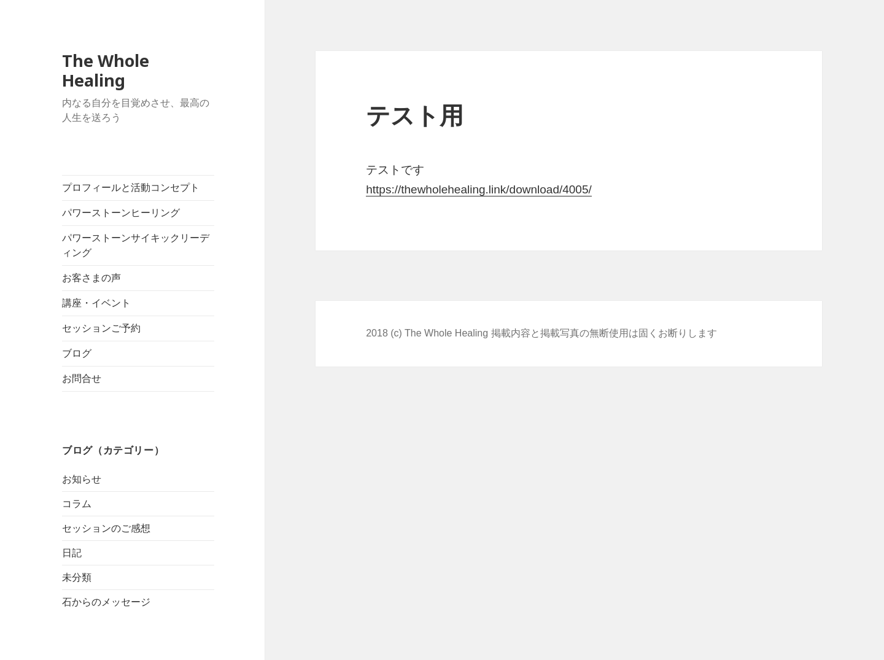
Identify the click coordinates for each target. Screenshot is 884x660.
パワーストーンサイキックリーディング (135, 245)
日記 (72, 553)
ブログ (76, 353)
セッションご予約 (101, 328)
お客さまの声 (91, 278)
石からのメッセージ (106, 602)
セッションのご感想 (106, 528)
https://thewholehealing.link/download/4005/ (479, 189)
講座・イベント (96, 303)
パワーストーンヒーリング (121, 213)
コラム (76, 504)
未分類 (76, 577)
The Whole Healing (105, 70)
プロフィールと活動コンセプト (131, 187)
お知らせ (81, 479)
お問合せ (81, 378)
